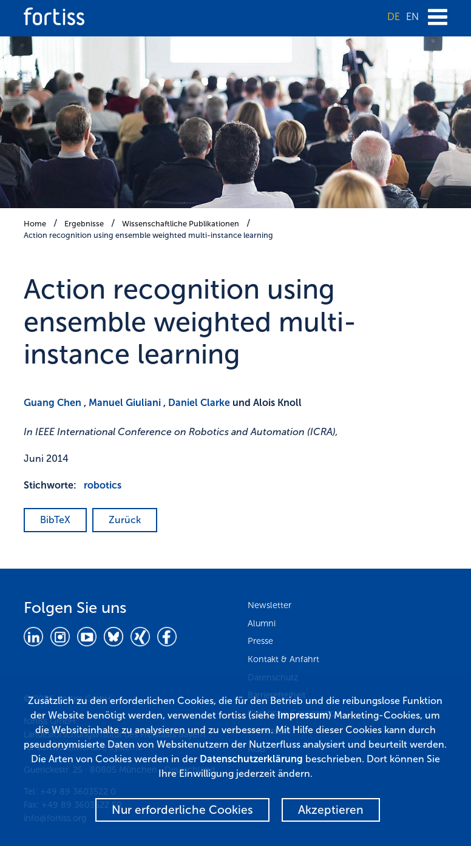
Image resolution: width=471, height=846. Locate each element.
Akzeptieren (331, 810)
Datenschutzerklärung (251, 759)
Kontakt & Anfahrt (283, 659)
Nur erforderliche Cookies (182, 810)
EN (412, 16)
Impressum (302, 715)
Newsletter (269, 605)
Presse (260, 640)
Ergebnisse (84, 223)
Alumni (262, 623)
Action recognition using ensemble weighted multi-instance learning (148, 235)
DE (393, 16)
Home (35, 223)
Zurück (125, 520)
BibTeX (55, 520)
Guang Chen (52, 402)
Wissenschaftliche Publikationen (180, 223)
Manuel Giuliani (125, 402)
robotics (102, 485)
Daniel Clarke (199, 402)
